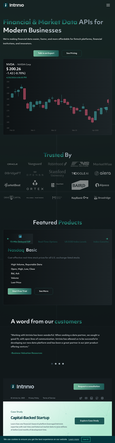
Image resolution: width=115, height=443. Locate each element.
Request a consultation (89, 387)
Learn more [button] (73, 439)
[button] (108, 5)
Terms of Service (49, 398)
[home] (12, 5)
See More (43, 291)
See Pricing (71, 53)
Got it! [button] (86, 439)
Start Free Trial (19, 291)
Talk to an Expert (46, 53)
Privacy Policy (34, 398)
